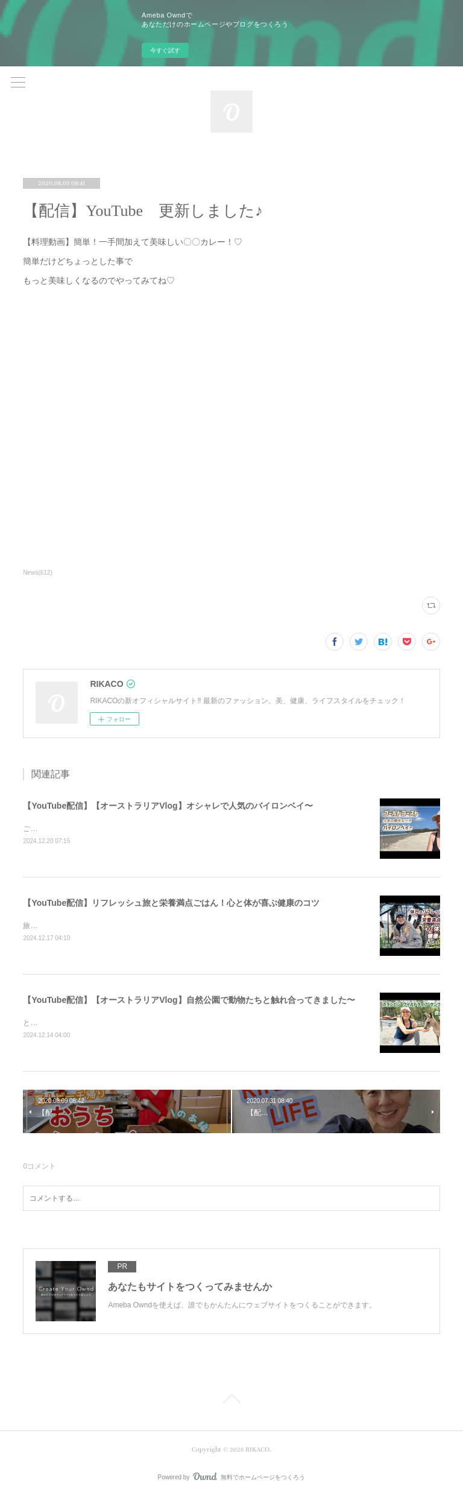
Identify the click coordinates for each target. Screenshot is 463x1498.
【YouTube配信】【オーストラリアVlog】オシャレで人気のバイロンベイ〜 (167, 806)
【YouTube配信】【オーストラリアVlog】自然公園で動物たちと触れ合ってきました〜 (188, 1000)
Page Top (231, 1401)
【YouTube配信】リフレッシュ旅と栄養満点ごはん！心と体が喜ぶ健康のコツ (171, 903)
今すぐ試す (165, 50)
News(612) (37, 572)
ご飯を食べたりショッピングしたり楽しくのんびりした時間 (120, 828)
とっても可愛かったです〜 (66, 1023)
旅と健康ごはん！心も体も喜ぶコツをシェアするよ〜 (110, 925)
